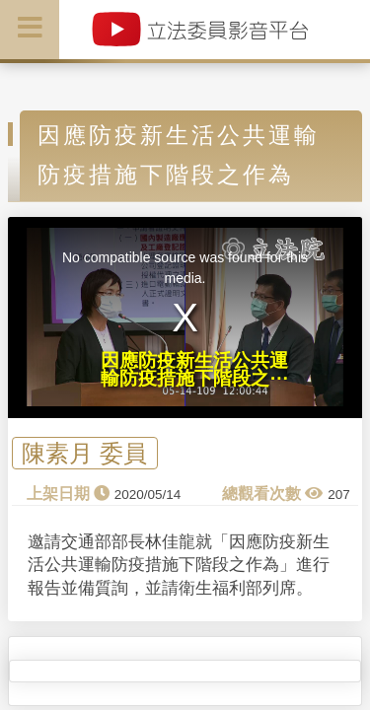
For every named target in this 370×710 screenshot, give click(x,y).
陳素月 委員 (84, 453)
